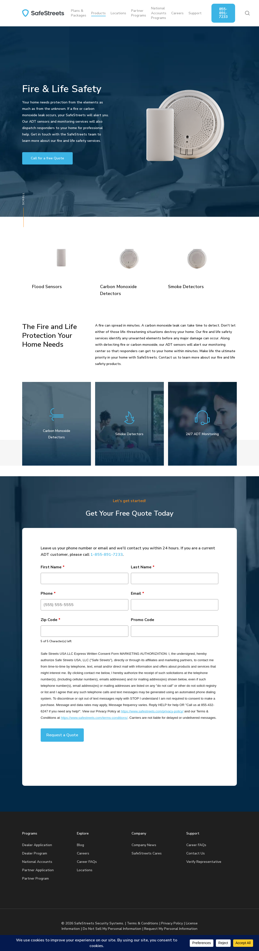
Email (137, 593)
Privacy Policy (172, 923)
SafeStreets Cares (147, 853)
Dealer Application (37, 845)
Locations (84, 870)
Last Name (143, 567)
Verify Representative (203, 861)
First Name (53, 567)
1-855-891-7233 (106, 554)
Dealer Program (34, 853)
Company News (144, 845)
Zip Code (50, 620)
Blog (80, 845)
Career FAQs (87, 861)
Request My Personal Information (170, 928)
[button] (47, 158)
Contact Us (195, 853)
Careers (83, 853)
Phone (48, 593)
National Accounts (37, 861)
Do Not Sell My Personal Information (112, 928)
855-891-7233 (223, 13)
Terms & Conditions (142, 923)
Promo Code (142, 620)
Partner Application (38, 870)
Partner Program (35, 878)
